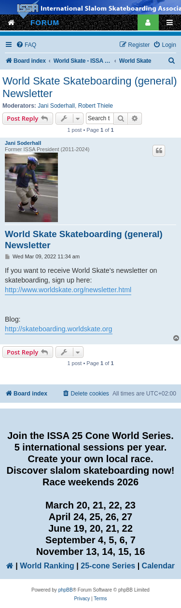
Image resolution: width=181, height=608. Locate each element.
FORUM (44, 22)
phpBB (65, 590)
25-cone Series (108, 566)
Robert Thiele (95, 105)
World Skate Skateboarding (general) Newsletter (89, 87)
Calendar (158, 566)
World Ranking (47, 566)
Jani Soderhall (56, 105)
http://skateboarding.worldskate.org (58, 329)
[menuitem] (26, 45)
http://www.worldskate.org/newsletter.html (68, 290)
